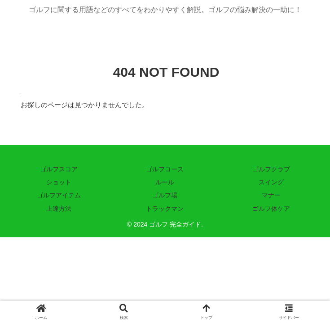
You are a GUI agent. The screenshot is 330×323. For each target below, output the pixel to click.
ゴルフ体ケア (271, 208)
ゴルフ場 (164, 195)
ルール (164, 182)
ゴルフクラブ (271, 169)
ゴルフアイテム (59, 195)
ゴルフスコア (59, 169)
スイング (271, 182)
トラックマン (165, 208)
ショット (58, 182)
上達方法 (58, 208)
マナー (271, 195)
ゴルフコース (165, 169)
